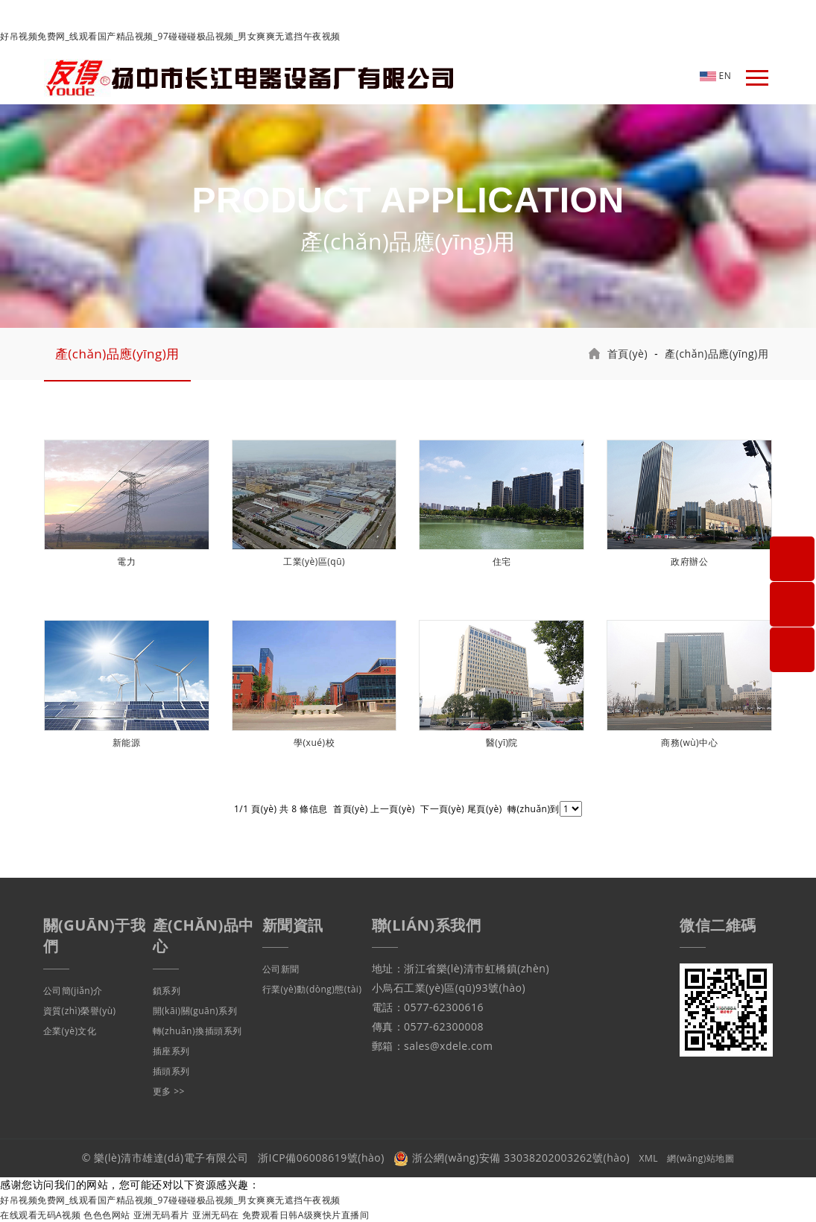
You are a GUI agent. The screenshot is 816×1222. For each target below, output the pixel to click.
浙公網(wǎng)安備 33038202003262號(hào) (511, 1157)
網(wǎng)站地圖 (700, 1158)
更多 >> (169, 1091)
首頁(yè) (627, 353)
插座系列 (171, 1051)
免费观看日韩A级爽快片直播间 (306, 1215)
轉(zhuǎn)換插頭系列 (197, 1031)
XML (649, 1158)
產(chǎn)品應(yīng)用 (117, 353)
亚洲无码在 (215, 1215)
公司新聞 (281, 969)
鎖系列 (167, 990)
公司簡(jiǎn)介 (73, 990)
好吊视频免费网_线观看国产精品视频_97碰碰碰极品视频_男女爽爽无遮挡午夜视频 (170, 36)
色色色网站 (106, 1215)
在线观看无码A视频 (40, 1215)
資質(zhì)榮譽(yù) (79, 1010)
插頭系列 (171, 1071)
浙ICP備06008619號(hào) (321, 1157)
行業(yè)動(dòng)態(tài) (312, 989)
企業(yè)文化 (70, 1031)
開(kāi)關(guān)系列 (195, 1010)
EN (715, 75)
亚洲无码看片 (161, 1215)
